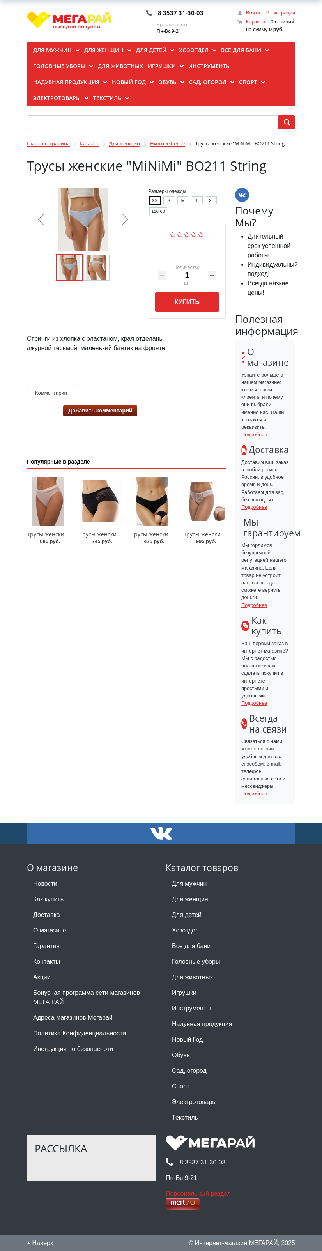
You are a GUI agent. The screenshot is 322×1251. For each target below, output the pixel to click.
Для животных (192, 977)
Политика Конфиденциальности (79, 1033)
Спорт (180, 1086)
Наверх (40, 1243)
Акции (42, 977)
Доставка (46, 914)
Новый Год (187, 1039)
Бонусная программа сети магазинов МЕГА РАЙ (86, 997)
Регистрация (280, 13)
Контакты (46, 961)
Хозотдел (185, 930)
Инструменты (191, 1008)
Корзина (255, 22)
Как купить (48, 899)
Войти (253, 13)
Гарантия (46, 946)
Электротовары (194, 1102)
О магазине (49, 930)
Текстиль (185, 1117)
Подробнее (254, 434)
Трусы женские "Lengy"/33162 (223, 534)
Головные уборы (196, 961)
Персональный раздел (198, 1193)
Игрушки (184, 992)
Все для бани (191, 946)
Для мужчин (189, 883)
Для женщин (190, 899)
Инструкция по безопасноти (73, 1049)
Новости (45, 883)
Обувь (181, 1055)
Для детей (187, 914)
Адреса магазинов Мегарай (73, 1017)
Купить (187, 302)
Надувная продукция (202, 1024)
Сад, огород (189, 1070)
